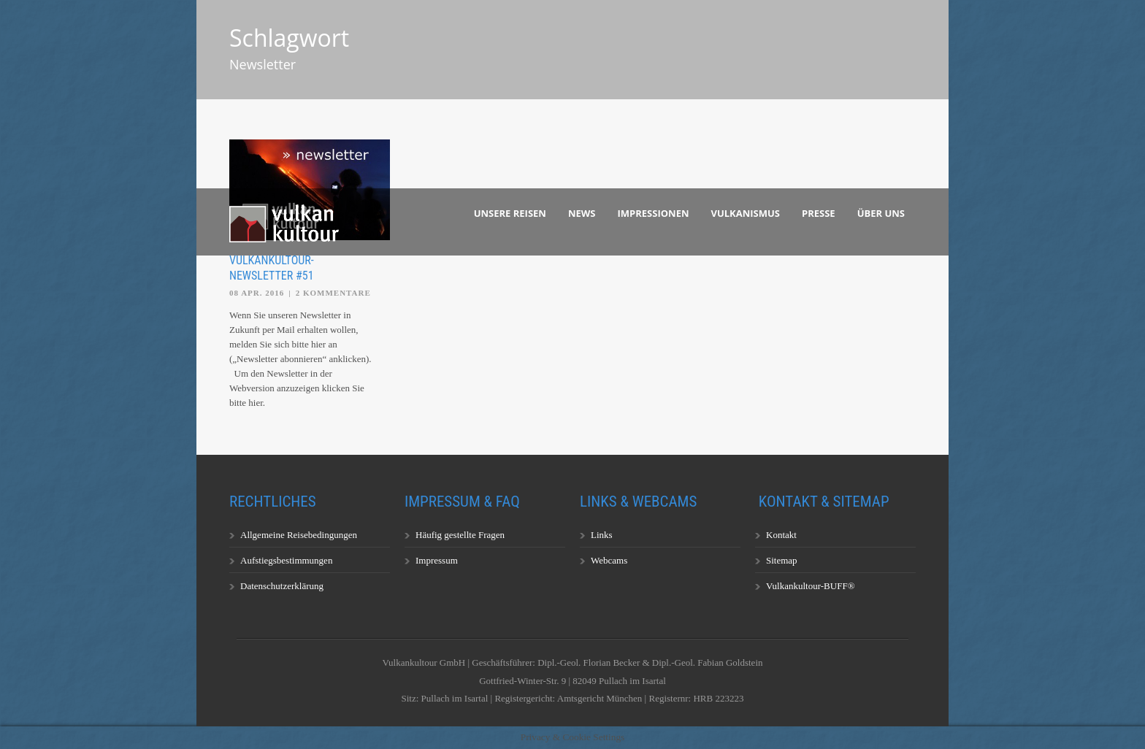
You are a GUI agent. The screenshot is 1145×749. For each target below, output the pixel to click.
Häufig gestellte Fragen (460, 534)
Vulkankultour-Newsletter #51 (271, 268)
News (582, 213)
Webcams (609, 560)
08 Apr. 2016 (256, 292)
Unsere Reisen (510, 213)
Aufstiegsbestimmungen (286, 560)
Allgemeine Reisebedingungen (298, 534)
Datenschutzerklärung (281, 585)
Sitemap (781, 560)
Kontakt (781, 534)
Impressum (437, 560)
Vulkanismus (746, 213)
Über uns (881, 213)
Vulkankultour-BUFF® (810, 585)
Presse (818, 213)
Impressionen (653, 213)
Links (602, 534)
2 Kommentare (333, 292)
